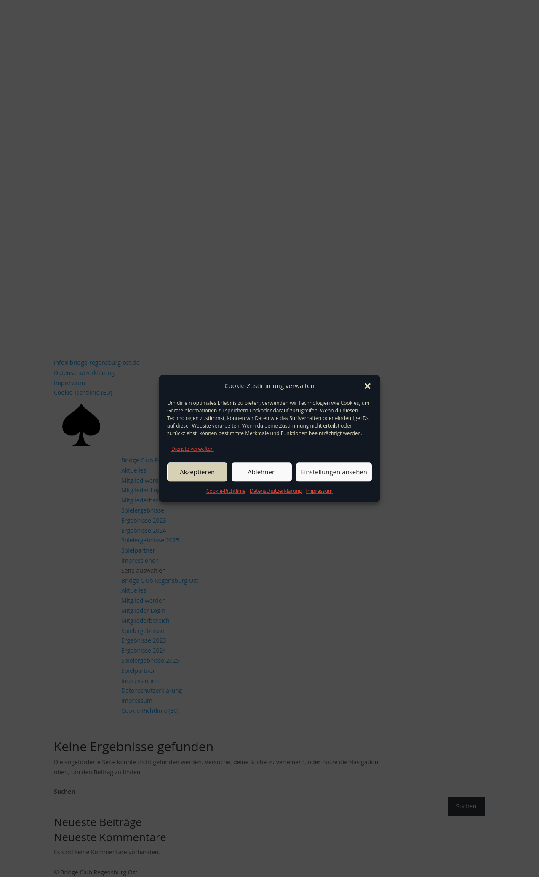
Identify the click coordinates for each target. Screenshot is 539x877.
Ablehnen (262, 472)
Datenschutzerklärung (276, 490)
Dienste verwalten (192, 448)
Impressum (319, 490)
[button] (367, 386)
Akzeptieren (197, 472)
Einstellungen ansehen (334, 472)
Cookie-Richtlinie (225, 490)
